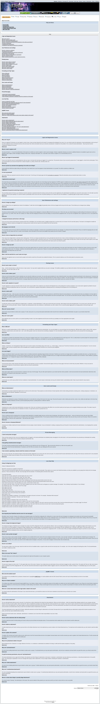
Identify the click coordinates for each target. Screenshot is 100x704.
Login (9, 1)
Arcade (17, 16)
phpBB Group (37, 576)
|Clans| (93, 1)
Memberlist (41, 16)
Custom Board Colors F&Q (9, 28)
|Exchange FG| (65, 1)
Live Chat (54, 16)
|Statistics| (60, 1)
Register (12, 1)
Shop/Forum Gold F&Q (8, 27)
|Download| (71, 1)
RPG (12, 16)
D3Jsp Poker (23, 16)
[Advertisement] (50, 695)
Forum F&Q (6, 24)
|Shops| (80, 1)
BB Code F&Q (6, 29)
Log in (59, 16)
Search (35, 16)
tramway (53, 702)
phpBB (53, 701)
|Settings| (97, 1)
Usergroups (48, 16)
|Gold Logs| (76, 1)
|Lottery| (84, 1)
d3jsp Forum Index (5, 20)
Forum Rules (6, 25)
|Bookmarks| (88, 1)
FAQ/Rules (30, 16)
